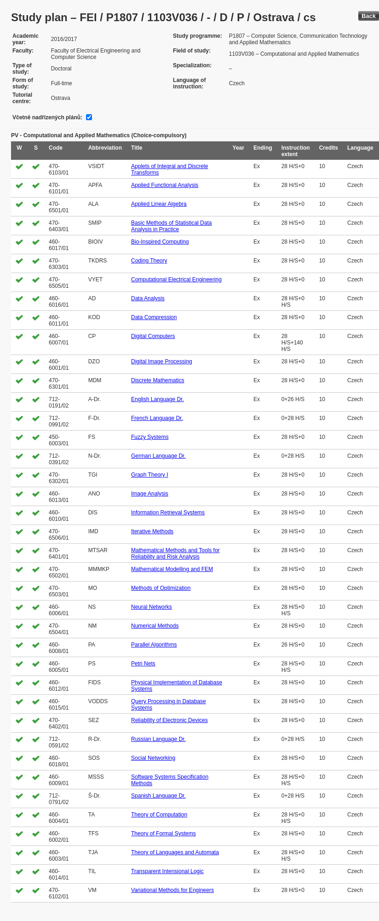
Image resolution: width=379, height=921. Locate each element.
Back (369, 15)
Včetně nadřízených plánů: (47, 117)
